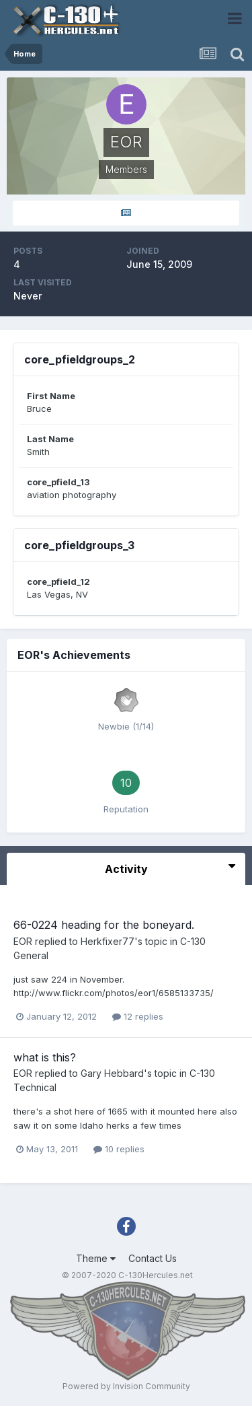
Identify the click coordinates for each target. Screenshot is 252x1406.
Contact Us (152, 1258)
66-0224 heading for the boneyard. (103, 925)
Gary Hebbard (112, 1073)
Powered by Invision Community (126, 1386)
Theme (96, 1258)
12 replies (137, 1016)
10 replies (118, 1149)
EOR (22, 941)
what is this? (44, 1057)
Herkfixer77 (107, 941)
